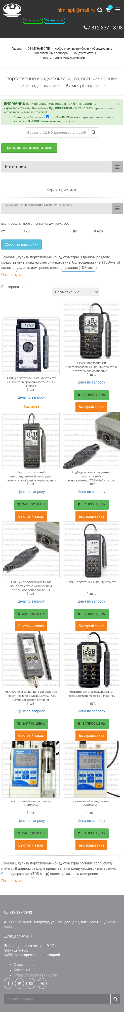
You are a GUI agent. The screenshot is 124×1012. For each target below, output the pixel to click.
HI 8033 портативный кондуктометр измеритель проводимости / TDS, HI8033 (31, 381)
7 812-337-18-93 (104, 28)
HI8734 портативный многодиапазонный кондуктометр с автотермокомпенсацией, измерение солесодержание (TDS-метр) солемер (91, 371)
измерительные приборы (50, 53)
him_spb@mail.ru (75, 10)
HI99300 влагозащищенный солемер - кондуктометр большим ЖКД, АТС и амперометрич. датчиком (31, 694)
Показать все (12, 275)
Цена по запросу (31, 397)
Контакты (22, 968)
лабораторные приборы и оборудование (83, 48)
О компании (24, 962)
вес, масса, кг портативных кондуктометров (35, 223)
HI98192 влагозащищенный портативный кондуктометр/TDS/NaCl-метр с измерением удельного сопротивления (91, 480)
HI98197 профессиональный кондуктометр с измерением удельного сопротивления (31, 585)
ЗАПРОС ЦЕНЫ (91, 395)
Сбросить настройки (21, 244)
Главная (17, 48)
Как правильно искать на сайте (29, 148)
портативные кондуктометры (64, 57)
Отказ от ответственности (35, 973)
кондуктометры (84, 53)
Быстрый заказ (91, 406)
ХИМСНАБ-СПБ (39, 48)
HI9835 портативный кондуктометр (91, 581)
